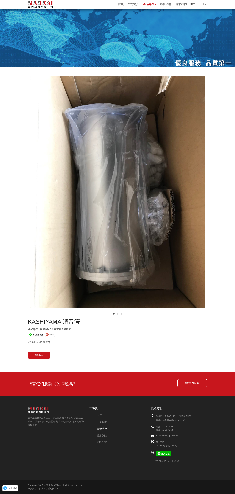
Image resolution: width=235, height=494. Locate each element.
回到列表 (39, 355)
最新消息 (102, 435)
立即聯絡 (12, 488)
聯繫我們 (102, 442)
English (203, 4)
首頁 (99, 415)
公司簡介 (102, 422)
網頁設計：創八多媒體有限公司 (43, 488)
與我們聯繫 (192, 383)
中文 (192, 4)
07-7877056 (168, 426)
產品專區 (102, 428)
